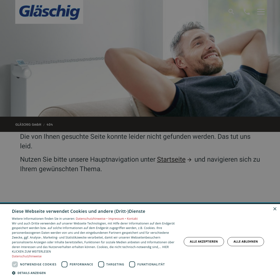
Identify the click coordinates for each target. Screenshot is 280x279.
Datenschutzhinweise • (92, 219)
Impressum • (117, 219)
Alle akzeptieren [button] (204, 241)
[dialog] (140, 241)
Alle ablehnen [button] (246, 241)
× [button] (274, 209)
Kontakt (132, 219)
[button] (94, 272)
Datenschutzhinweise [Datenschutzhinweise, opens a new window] (27, 256)
